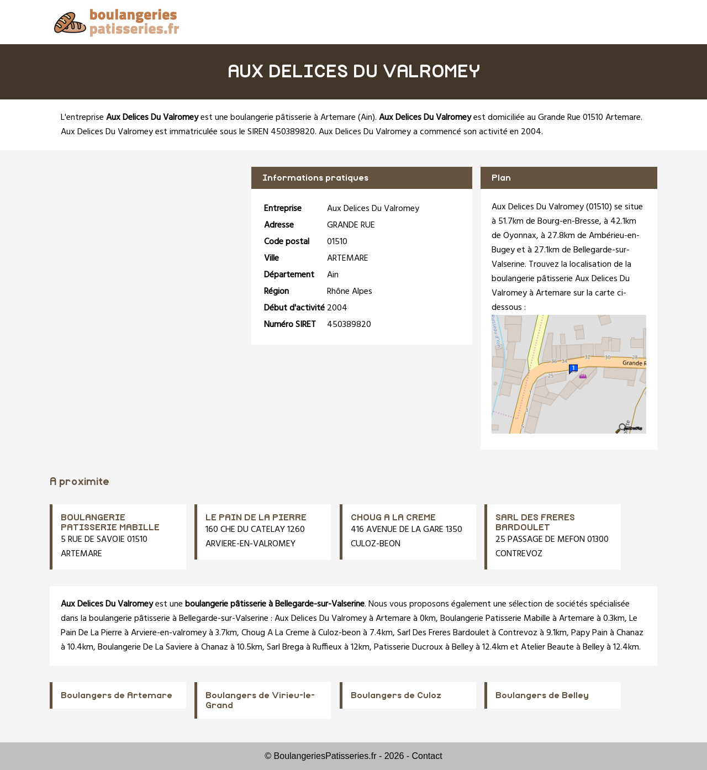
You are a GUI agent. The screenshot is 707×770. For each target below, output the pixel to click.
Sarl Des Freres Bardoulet (443, 633)
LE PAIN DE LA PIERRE (256, 517)
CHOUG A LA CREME (393, 517)
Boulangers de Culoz (396, 695)
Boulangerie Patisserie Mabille (495, 618)
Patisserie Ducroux (408, 647)
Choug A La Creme (275, 633)
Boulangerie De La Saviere (145, 647)
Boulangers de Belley (542, 695)
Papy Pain (589, 633)
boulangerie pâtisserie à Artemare (293, 117)
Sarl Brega (285, 647)
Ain (366, 117)
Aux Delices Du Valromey (321, 618)
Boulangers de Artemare (116, 695)
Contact (427, 756)
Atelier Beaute (547, 647)
